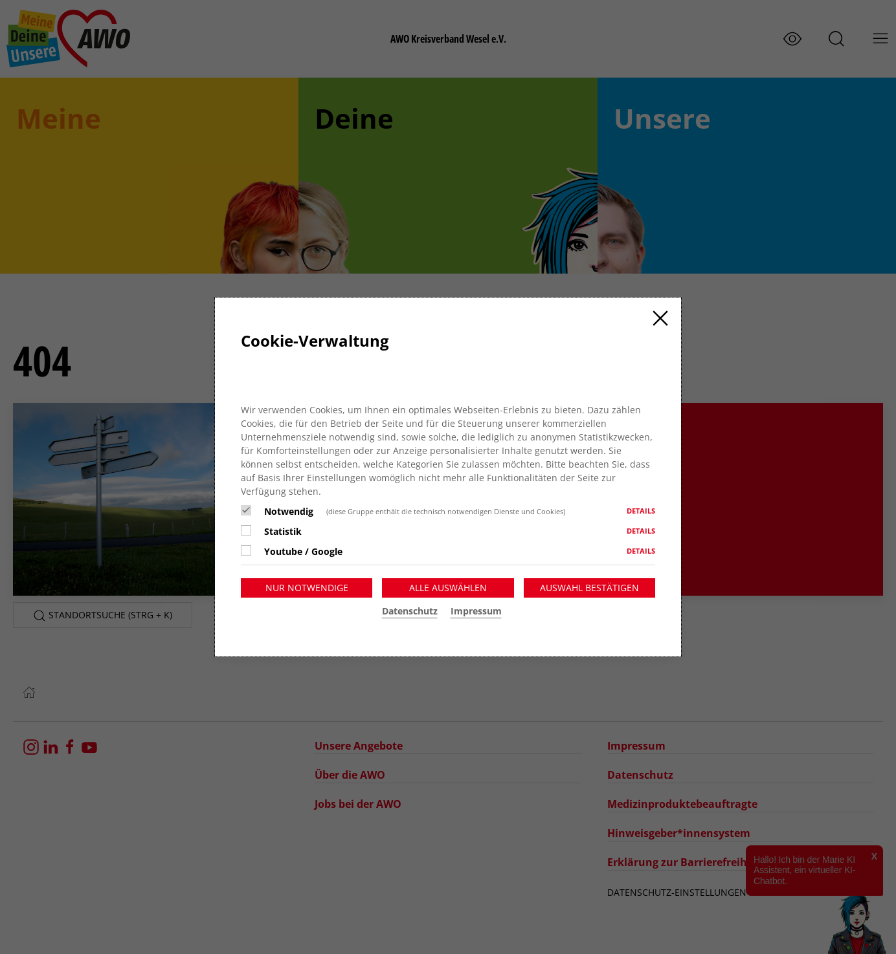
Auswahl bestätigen (589, 587)
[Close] (660, 318)
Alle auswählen (448, 587)
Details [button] (641, 510)
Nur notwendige (306, 587)
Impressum (476, 611)
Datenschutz (410, 611)
